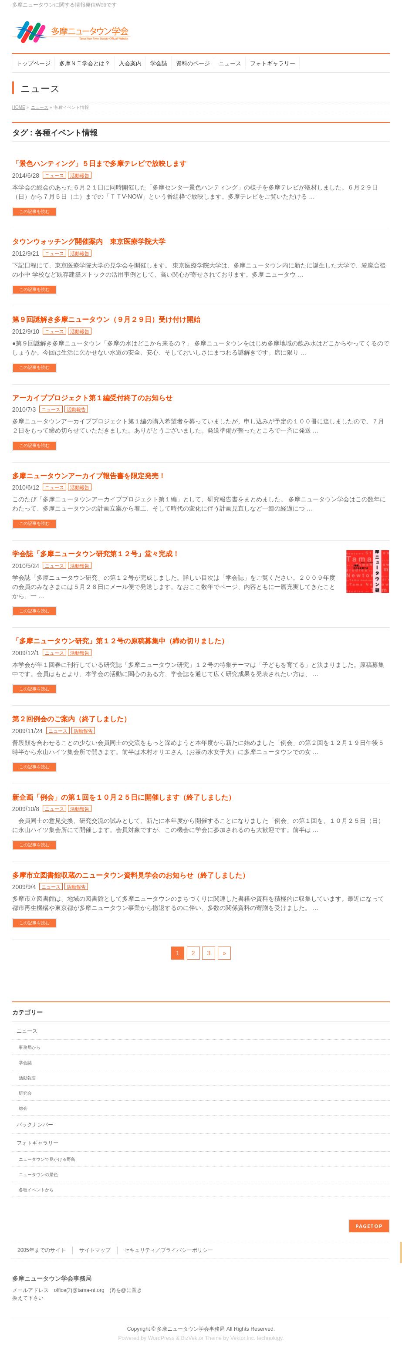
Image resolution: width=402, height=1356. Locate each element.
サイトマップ (95, 1250)
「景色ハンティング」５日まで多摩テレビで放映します (99, 163)
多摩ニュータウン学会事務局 (191, 1329)
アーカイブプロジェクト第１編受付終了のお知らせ (92, 398)
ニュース (54, 175)
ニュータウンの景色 (38, 1174)
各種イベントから (36, 1189)
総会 (23, 1108)
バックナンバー (35, 1125)
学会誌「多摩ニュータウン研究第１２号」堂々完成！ (95, 554)
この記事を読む (34, 211)
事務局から (30, 1047)
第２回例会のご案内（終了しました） (71, 719)
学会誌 (25, 1062)
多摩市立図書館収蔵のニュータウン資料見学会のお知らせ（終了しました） (130, 875)
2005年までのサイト (41, 1250)
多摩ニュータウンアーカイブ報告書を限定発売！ (89, 476)
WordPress (161, 1338)
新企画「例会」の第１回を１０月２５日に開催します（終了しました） (123, 797)
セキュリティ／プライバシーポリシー (168, 1250)
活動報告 (79, 175)
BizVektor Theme (201, 1338)
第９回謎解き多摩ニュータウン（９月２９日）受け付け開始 (106, 319)
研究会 (25, 1093)
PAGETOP (369, 1226)
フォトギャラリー (37, 1143)
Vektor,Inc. (243, 1338)
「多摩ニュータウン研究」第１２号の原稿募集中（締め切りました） (120, 641)
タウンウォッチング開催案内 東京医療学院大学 (89, 241)
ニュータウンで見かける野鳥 (47, 1159)
